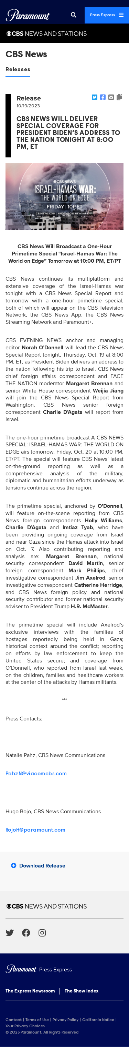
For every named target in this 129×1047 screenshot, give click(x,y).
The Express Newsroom (30, 991)
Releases (18, 69)
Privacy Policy (65, 1020)
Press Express (106, 15)
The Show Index (81, 991)
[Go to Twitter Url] (14, 933)
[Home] (64, 969)
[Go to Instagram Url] (46, 933)
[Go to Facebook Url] (30, 933)
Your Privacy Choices (25, 1026)
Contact (14, 1020)
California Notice (98, 1020)
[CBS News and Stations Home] (64, 33)
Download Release (38, 866)
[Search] (73, 15)
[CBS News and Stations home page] (64, 906)
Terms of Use (37, 1020)
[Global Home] (28, 15)
